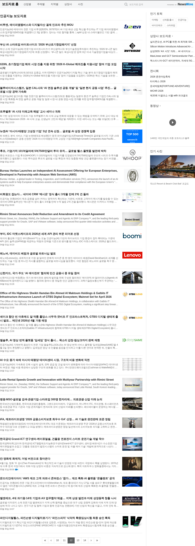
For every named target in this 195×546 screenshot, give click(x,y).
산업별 (27, 4)
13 (79, 540)
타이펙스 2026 (157, 81)
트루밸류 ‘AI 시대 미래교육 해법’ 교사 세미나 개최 (30, 111)
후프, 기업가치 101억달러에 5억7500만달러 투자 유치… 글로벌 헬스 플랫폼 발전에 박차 (53, 151)
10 (58, 540)
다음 (192, 168)
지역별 (54, 4)
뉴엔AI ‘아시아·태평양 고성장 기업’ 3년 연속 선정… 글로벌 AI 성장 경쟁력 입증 (47, 131)
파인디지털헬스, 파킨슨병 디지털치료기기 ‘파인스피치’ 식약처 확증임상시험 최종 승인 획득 (55, 518)
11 (65, 540)
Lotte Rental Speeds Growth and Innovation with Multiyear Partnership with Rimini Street (57, 379)
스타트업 (171, 25)
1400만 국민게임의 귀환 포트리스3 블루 (169, 138)
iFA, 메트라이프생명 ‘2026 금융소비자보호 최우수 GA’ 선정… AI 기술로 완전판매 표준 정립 (55, 419)
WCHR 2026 (156, 90)
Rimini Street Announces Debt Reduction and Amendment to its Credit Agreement (52, 214)
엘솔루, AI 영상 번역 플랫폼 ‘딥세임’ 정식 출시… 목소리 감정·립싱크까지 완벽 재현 (50, 340)
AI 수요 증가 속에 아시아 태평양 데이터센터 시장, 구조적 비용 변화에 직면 (45, 360)
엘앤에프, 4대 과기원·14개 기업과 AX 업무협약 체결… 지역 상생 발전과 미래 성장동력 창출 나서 (58, 498)
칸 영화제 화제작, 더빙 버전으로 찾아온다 (25, 458)
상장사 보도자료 (160, 36)
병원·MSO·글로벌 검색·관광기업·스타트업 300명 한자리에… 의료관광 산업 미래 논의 (51, 399)
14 (85, 540)
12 (72, 540)
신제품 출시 (168, 20)
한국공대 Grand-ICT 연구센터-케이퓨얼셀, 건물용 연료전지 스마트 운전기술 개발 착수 (52, 439)
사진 (80, 4)
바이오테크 (157, 25)
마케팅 (155, 20)
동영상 (154, 105)
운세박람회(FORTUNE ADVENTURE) (170, 86)
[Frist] (45, 540)
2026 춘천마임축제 (160, 76)
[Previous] (51, 540)
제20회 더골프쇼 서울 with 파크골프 (169, 95)
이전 (152, 168)
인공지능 (182, 20)
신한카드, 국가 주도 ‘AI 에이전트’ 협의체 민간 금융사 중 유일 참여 (40, 273)
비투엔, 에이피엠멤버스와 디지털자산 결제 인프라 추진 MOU (36, 24)
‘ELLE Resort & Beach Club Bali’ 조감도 (169, 183)
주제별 (41, 4)
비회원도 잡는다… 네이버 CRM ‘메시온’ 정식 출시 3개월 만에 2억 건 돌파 (44, 194)
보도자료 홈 (10, 4)
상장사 (68, 4)
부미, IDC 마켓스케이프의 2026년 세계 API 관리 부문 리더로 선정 (39, 233)
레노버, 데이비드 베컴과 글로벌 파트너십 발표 (28, 253)
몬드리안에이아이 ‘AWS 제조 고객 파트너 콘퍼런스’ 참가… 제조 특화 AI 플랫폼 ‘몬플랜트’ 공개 (57, 478)
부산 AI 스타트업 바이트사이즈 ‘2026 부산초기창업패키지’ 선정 (38, 44)
